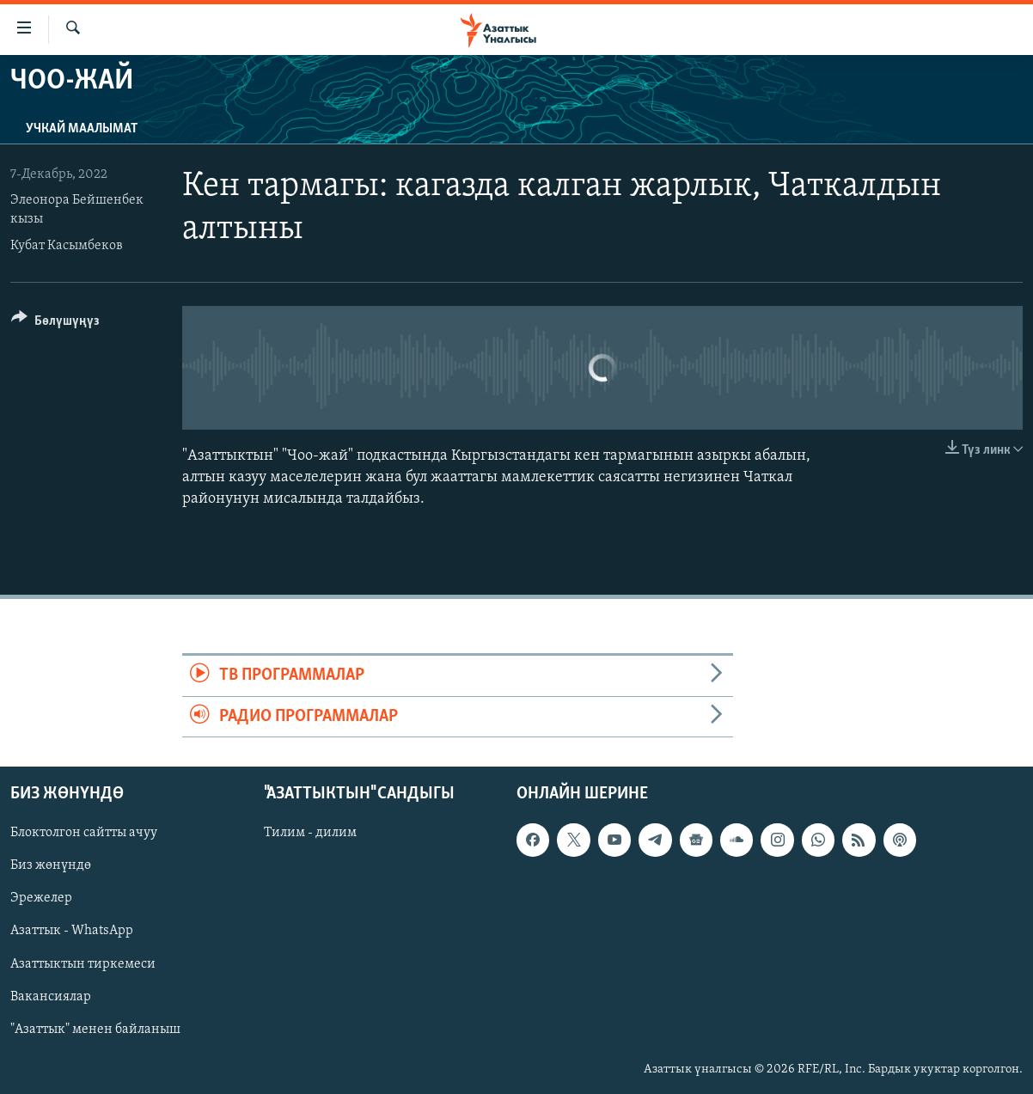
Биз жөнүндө (50, 865)
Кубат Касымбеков (66, 246)
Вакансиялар (50, 997)
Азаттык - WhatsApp (71, 931)
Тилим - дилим (310, 833)
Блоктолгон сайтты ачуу (83, 833)
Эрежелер (41, 898)
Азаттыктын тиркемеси (83, 963)
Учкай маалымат (82, 129)
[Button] (55, 323)
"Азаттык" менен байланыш (95, 1029)
